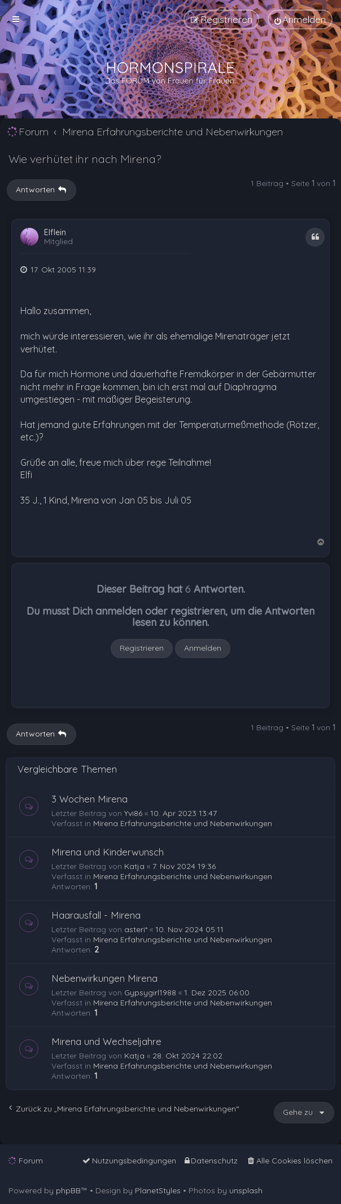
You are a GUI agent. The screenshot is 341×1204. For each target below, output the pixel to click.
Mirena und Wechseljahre (106, 1041)
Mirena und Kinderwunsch (107, 852)
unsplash (246, 1190)
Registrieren (142, 648)
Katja (134, 866)
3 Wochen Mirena (89, 799)
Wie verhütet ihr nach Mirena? (84, 159)
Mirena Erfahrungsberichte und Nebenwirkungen (182, 823)
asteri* (135, 929)
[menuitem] (300, 19)
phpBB (68, 1190)
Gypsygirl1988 (150, 992)
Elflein (55, 232)
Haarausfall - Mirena (96, 915)
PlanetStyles (158, 1190)
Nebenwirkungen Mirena (104, 978)
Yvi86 (133, 813)
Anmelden (202, 648)
